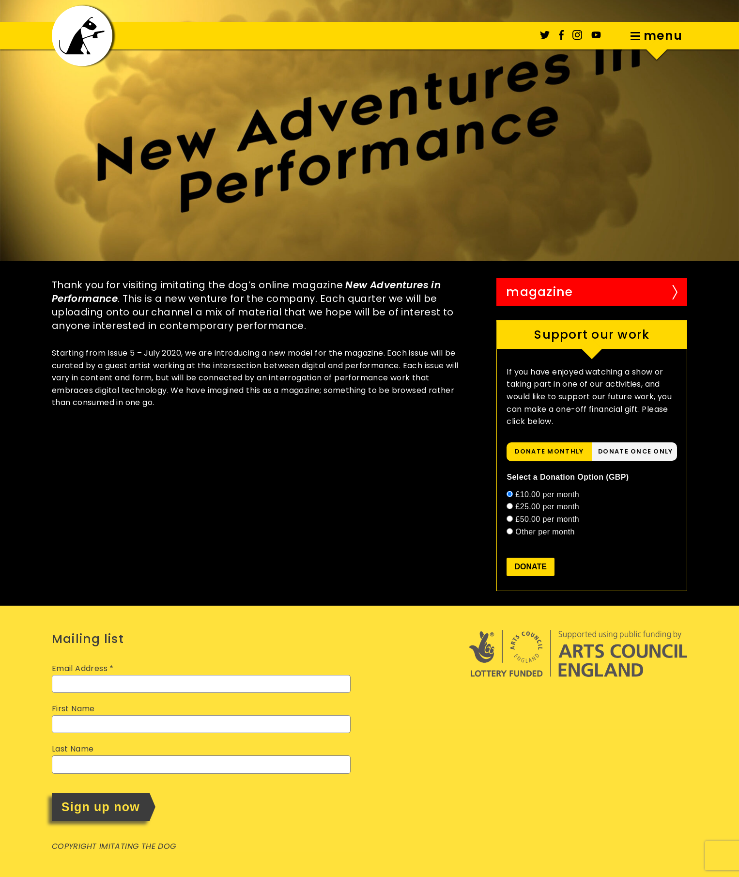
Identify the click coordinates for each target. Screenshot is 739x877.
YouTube (596, 35)
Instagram (577, 35)
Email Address (83, 668)
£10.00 (547, 494)
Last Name (73, 748)
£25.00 (547, 506)
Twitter (545, 35)
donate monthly (549, 451)
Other (545, 532)
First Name (73, 708)
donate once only (635, 451)
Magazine (539, 291)
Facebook (561, 35)
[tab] (549, 451)
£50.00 (547, 519)
